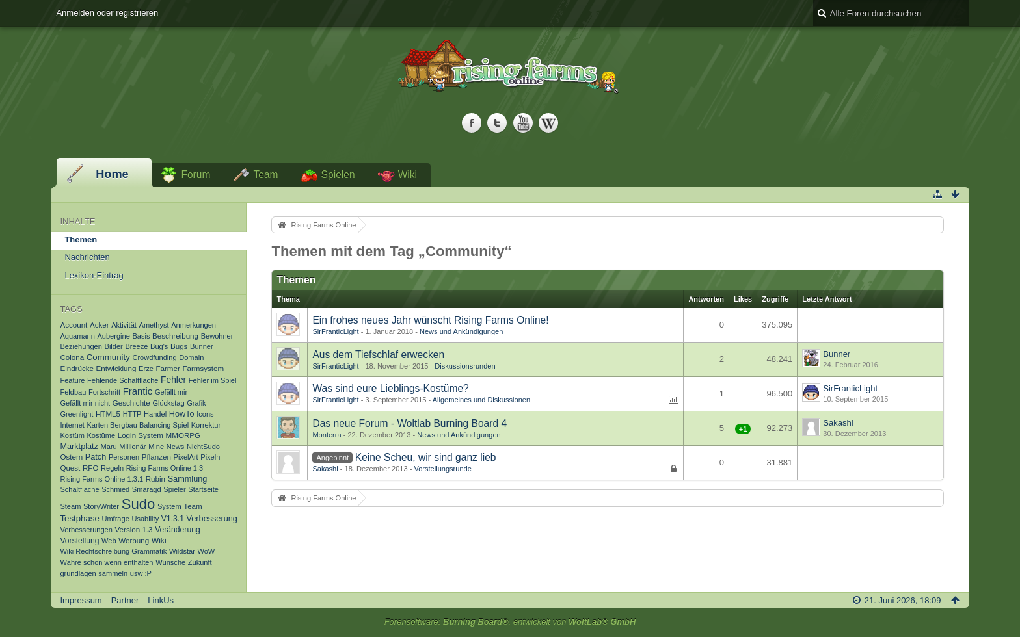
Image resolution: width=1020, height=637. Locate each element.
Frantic (138, 391)
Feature (72, 380)
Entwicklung (116, 368)
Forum (195, 174)
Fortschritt (104, 392)
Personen (124, 457)
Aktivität (124, 325)
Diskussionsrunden (465, 366)
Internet (72, 425)
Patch (95, 457)
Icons (204, 414)
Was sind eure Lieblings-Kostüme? (390, 388)
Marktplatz (79, 446)
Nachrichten (86, 257)
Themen (80, 239)
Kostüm (72, 435)
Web (108, 541)
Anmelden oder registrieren (107, 13)
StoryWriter (101, 506)
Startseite (203, 489)
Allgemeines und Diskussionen (481, 400)
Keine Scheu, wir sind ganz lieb (425, 457)
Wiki (407, 174)
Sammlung (188, 479)
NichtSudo (203, 446)
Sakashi (838, 423)
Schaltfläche (79, 489)
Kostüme (101, 435)
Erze (146, 368)
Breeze (136, 346)
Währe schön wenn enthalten (106, 562)
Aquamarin (77, 336)
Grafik (196, 403)
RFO (90, 467)
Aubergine (113, 336)
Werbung (133, 540)
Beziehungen (81, 346)
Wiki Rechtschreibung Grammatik (113, 551)
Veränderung (177, 529)
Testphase (79, 518)
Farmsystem (203, 368)
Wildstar (182, 551)
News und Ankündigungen (461, 331)
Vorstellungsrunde (442, 469)
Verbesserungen (86, 530)
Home (112, 174)
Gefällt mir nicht (85, 403)
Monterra (326, 435)
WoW (206, 551)
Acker (99, 324)
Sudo (138, 504)
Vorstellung (79, 540)
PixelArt (186, 457)
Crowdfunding (154, 357)
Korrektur (206, 425)
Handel (155, 414)
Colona (72, 357)
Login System (140, 435)
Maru (109, 446)
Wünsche (170, 562)
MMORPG (183, 435)
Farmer (167, 368)
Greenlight (76, 414)
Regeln (112, 468)
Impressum (80, 600)
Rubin (155, 478)
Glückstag (168, 403)
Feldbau (73, 392)
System (169, 506)
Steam (70, 506)
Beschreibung (175, 336)
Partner (125, 600)
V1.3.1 (172, 518)
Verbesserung (212, 518)
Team (265, 174)
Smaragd (146, 489)
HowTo (182, 414)
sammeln (113, 573)
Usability (145, 519)
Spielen (338, 174)
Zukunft (200, 562)
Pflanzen (156, 456)
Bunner (201, 346)
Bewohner (217, 336)
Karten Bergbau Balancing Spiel (138, 425)
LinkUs (161, 600)
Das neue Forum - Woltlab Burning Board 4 (409, 423)
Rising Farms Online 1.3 (165, 468)
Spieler (174, 489)
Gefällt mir (171, 392)
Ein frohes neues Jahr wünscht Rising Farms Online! (430, 320)
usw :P (141, 573)
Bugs (178, 346)
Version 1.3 (134, 529)
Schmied (115, 489)
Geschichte (131, 402)
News (176, 446)
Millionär (132, 446)
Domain (191, 357)
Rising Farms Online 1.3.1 (101, 479)
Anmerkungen (193, 325)
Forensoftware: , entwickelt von (510, 622)
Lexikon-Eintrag (93, 275)
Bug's (159, 346)
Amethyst (154, 325)
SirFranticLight (335, 331)
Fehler (173, 379)
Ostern (71, 456)
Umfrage (115, 519)
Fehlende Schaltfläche (122, 380)
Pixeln (210, 457)
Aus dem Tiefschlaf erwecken (378, 354)
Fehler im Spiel (213, 380)
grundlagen (78, 573)
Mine (156, 446)
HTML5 (108, 414)
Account (73, 324)
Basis (141, 336)
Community (108, 357)
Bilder (114, 346)
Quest (70, 467)
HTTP (132, 414)
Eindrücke (77, 368)
